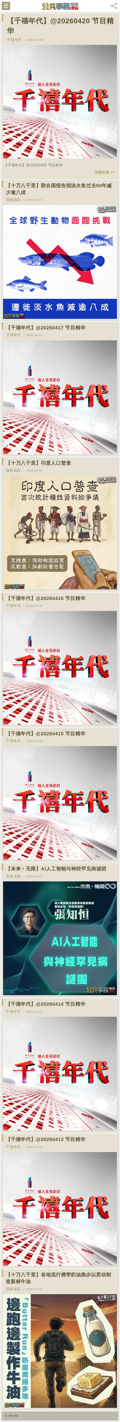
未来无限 (13, 876)
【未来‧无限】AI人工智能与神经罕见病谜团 (56, 869)
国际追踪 (13, 200)
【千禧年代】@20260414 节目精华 (45, 1004)
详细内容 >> (104, 172)
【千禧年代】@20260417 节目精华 (45, 327)
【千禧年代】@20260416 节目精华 (45, 598)
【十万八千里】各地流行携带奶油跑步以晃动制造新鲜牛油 (58, 1278)
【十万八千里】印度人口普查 (38, 463)
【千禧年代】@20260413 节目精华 (45, 1139)
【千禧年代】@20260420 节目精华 (60, 26)
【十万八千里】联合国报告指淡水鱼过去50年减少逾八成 (59, 189)
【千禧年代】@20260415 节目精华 (45, 733)
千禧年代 (14, 40)
